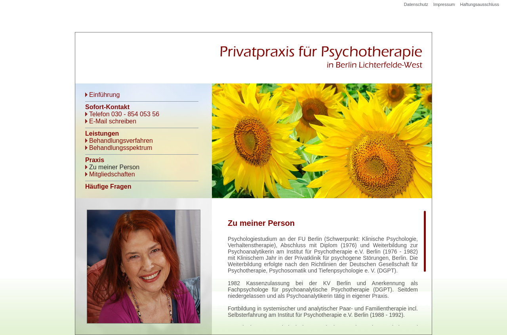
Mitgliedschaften (112, 174)
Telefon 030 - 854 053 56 (124, 114)
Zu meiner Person (114, 167)
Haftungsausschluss (479, 4)
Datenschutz (416, 4)
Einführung (104, 94)
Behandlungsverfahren (121, 140)
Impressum (444, 4)
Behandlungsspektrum (120, 147)
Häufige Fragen (108, 186)
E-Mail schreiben (112, 121)
